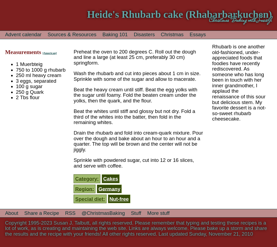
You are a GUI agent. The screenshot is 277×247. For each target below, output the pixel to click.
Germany (109, 189)
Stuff (136, 213)
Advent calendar (23, 34)
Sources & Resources (72, 34)
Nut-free (119, 199)
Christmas (172, 34)
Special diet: (90, 199)
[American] (49, 53)
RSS (70, 213)
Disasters (144, 34)
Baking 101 (115, 34)
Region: (84, 189)
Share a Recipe (41, 213)
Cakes (110, 179)
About (11, 213)
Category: (87, 179)
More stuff (158, 213)
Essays (198, 34)
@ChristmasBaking (103, 213)
